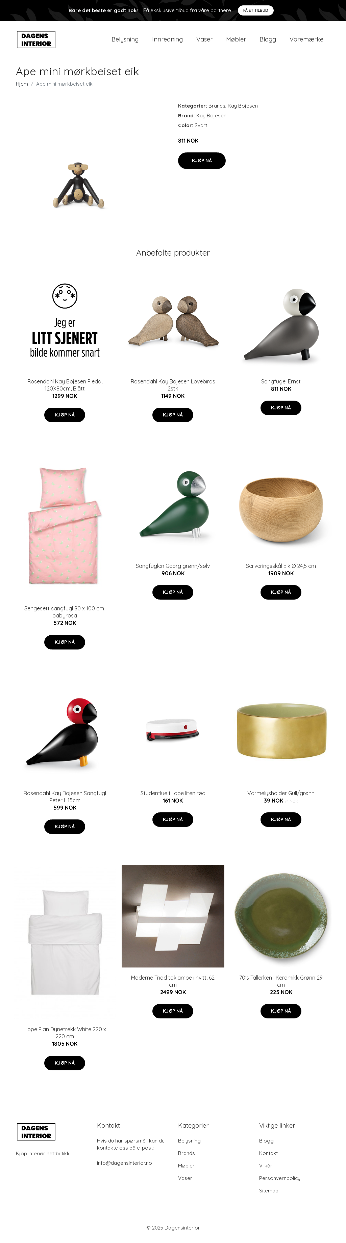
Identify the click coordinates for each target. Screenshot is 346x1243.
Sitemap (268, 1194)
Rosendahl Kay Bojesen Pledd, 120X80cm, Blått (64, 388)
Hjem (22, 87)
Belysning (125, 41)
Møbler (236, 41)
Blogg (268, 41)
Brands (216, 109)
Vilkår (265, 1169)
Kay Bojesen (243, 109)
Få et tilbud (255, 10)
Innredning (167, 41)
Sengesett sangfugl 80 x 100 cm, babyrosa (64, 616)
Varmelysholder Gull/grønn (281, 796)
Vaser (204, 41)
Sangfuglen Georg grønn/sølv (173, 569)
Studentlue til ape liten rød (173, 796)
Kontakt (268, 1157)
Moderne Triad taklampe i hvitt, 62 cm (173, 984)
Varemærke (306, 41)
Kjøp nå (202, 164)
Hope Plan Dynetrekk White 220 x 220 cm (65, 1036)
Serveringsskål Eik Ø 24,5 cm (281, 569)
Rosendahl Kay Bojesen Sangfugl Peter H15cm (65, 800)
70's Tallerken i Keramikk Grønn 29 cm (281, 984)
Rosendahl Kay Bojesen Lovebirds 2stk (173, 388)
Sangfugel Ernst (281, 384)
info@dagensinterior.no (124, 1166)
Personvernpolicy (279, 1182)
